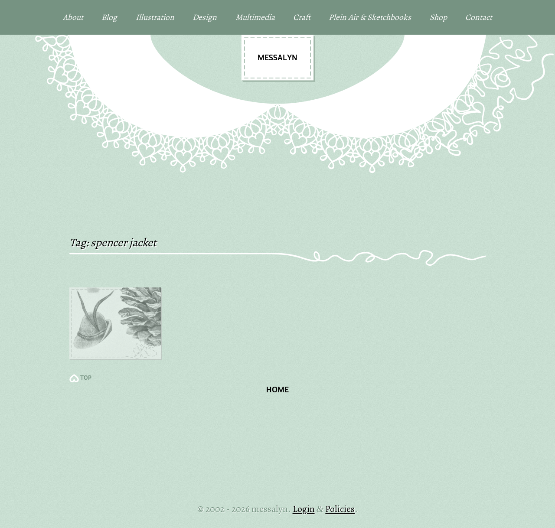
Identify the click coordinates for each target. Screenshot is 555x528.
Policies (340, 508)
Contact (478, 17)
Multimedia (255, 17)
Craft (301, 17)
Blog (109, 17)
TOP (85, 378)
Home (277, 390)
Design (205, 17)
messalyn (277, 58)
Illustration (155, 17)
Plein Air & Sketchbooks (370, 17)
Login (304, 508)
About (73, 17)
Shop (438, 17)
